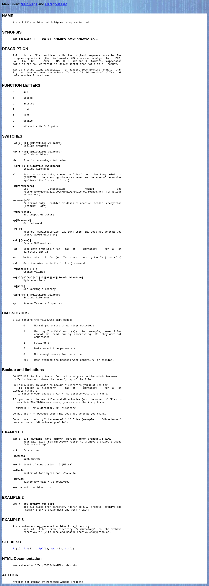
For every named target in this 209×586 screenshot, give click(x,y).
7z (14, 548)
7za (25, 548)
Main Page (29, 4)
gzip (54, 548)
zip (67, 548)
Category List (56, 4)
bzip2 (39, 548)
